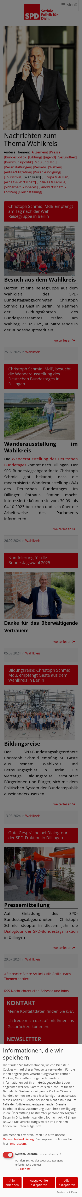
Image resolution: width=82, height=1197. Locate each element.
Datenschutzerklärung (18, 1139)
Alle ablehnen (12, 1183)
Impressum (18, 1144)
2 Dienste (23, 1169)
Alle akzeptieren (67, 1183)
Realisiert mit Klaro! (67, 1192)
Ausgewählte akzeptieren (39, 1183)
